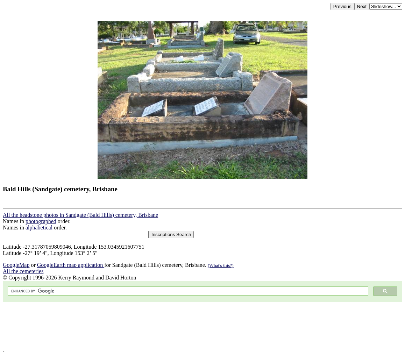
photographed (41, 221)
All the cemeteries (23, 271)
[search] (187, 291)
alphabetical (39, 227)
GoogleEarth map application (70, 265)
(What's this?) (221, 265)
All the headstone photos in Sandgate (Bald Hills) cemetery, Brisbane (80, 215)
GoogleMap (16, 265)
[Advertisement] (202, 326)
